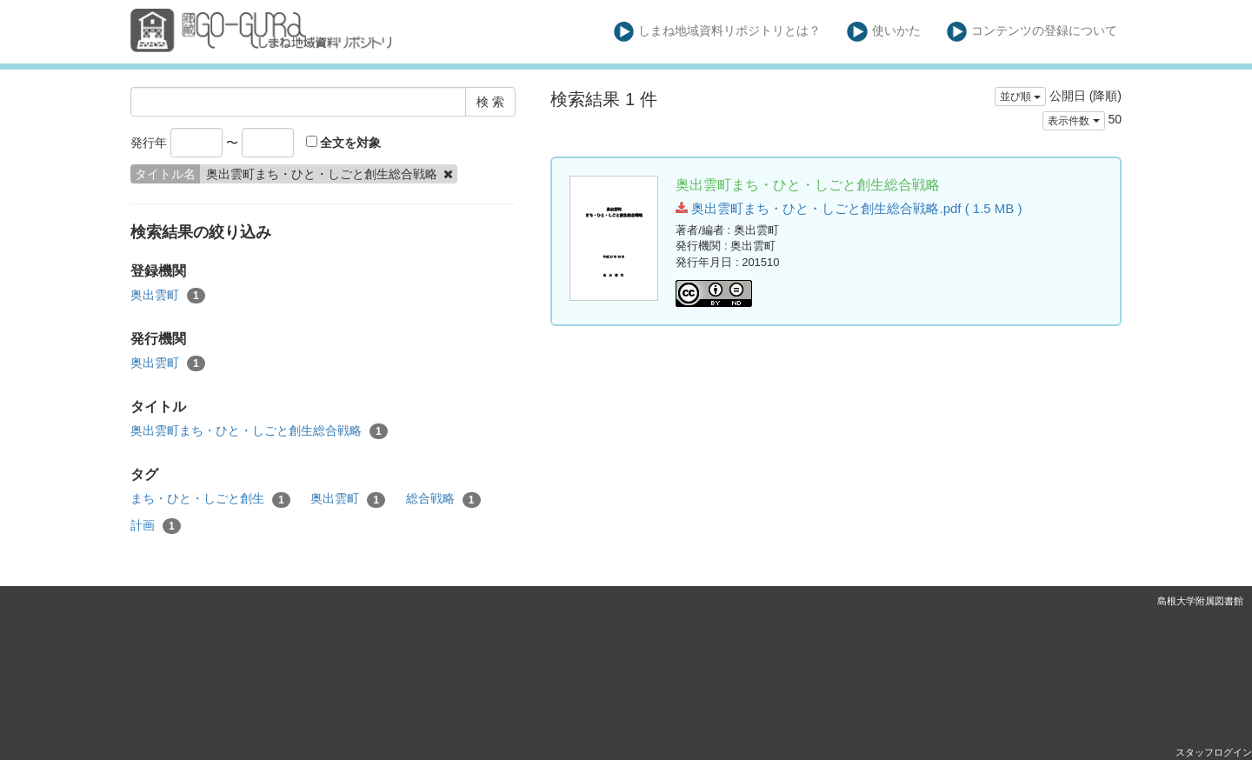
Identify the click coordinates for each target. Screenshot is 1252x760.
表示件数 (1073, 121)
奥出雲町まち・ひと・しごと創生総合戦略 (259, 431)
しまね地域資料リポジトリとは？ (718, 32)
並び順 (1020, 96)
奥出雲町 (167, 295)
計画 (155, 526)
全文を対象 (344, 143)
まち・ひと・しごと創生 (210, 499)
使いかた (884, 32)
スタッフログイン (1213, 752)
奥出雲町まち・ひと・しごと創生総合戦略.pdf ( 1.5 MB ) (849, 208)
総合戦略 (443, 499)
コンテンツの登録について (1032, 32)
